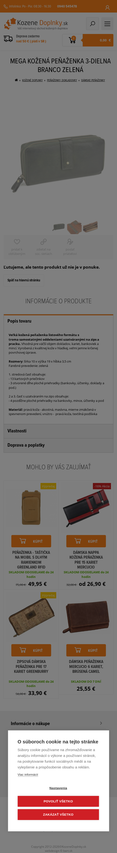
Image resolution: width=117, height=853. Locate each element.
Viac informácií (28, 774)
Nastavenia (58, 788)
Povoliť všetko (58, 801)
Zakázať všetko (58, 814)
